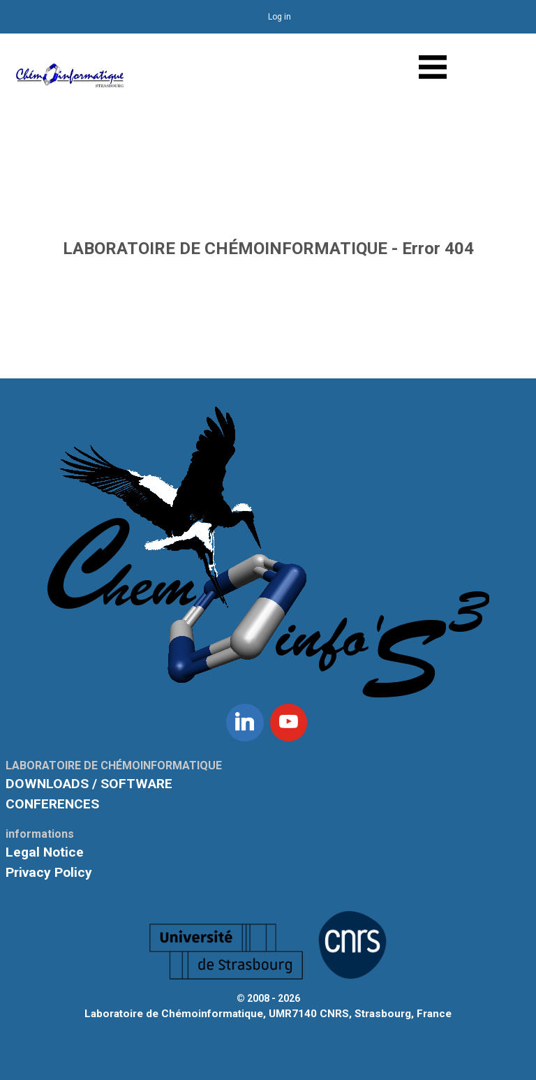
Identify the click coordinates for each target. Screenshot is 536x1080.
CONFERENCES (52, 804)
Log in (279, 17)
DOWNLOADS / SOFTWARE (89, 784)
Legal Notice (45, 852)
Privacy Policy (49, 872)
